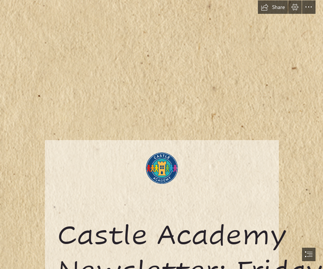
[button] (273, 7)
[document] (161, 134)
